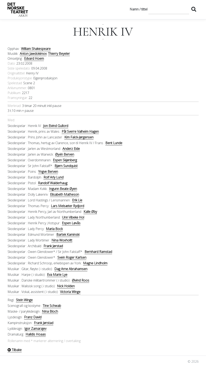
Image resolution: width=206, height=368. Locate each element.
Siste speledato (19, 68)
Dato (11, 63)
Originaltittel (16, 73)
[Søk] (168, 9)
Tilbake (15, 350)
